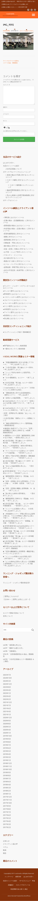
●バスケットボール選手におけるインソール (19, 297)
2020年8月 (7, 724)
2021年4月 (7, 711)
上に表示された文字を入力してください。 (15, 131)
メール (6, 114)
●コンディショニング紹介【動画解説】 (17, 332)
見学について (8, 616)
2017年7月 (7, 812)
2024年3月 (7, 681)
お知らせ (6, 841)
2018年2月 (7, 791)
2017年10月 (7, 803)
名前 (5, 107)
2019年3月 (7, 757)
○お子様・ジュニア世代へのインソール (17, 252)
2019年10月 (7, 736)
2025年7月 (7, 675)
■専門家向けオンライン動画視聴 (15, 346)
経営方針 (18, 876)
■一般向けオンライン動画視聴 (14, 349)
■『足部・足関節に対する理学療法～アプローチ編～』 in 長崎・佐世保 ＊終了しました (19, 483)
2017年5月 (7, 818)
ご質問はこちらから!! (10, 596)
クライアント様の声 (10, 844)
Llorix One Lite (12, 896)
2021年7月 (7, 705)
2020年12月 (7, 717)
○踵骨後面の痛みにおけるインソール (16, 225)
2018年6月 (7, 781)
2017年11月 (7, 800)
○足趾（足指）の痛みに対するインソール (18, 249)
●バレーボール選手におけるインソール (17, 303)
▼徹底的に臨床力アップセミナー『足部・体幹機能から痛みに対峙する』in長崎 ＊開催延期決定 (18, 430)
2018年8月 (7, 775)
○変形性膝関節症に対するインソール (16, 234)
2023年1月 (7, 693)
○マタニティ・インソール (12, 255)
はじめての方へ (8, 163)
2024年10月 (7, 678)
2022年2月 (7, 699)
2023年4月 (7, 690)
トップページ (9, 876)
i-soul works (10, 14)
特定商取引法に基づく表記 (19, 889)
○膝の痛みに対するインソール (14, 246)
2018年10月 (7, 769)
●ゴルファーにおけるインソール (15, 300)
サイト (5, 120)
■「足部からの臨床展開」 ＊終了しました (19, 398)
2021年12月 (7, 702)
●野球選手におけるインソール (14, 294)
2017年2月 (7, 827)
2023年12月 (7, 684)
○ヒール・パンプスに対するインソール (17, 264)
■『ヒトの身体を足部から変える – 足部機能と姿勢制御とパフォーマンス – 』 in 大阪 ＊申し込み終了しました (19, 564)
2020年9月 (7, 721)
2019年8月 (7, 742)
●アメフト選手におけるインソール (15, 312)
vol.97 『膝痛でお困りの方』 (13, 648)
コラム (5, 847)
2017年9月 (7, 806)
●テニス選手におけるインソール (15, 306)
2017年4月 (7, 821)
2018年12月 (7, 763)
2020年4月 (7, 730)
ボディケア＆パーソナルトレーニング (17, 172)
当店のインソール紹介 (11, 166)
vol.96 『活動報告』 (10, 651)
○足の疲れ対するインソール (13, 258)
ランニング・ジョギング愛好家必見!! (16, 583)
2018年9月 (7, 772)
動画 (4, 850)
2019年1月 (7, 760)
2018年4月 (7, 785)
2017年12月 (7, 797)
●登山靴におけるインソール (13, 318)
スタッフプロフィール (23, 885)
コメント (6, 84)
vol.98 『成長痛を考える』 (12, 645)
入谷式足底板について (13, 169)
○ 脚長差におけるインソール (13, 217)
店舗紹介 (11, 885)
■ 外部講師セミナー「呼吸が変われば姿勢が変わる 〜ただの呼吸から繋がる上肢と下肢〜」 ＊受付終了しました (19, 516)
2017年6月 (7, 815)
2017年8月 (7, 809)
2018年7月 (7, 778)
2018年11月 (7, 766)
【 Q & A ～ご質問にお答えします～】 (17, 599)
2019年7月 (7, 745)
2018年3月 (7, 788)
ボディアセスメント (10, 200)
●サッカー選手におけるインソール (15, 291)
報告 (4, 853)
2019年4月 (7, 754)
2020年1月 (7, 733)
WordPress (27, 896)
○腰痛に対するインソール (12, 237)
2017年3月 (7, 824)
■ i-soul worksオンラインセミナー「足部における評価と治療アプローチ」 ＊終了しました (19, 403)
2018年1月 (7, 794)
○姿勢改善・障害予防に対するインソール (18, 267)
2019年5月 (7, 751)
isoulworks (6, 31)
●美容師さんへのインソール (13, 315)
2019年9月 (7, 739)
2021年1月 (7, 714)
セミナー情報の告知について (13, 613)
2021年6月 (7, 708)
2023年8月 (7, 687)
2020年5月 (7, 727)
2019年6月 (7, 748)
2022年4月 (7, 696)
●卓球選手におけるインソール (14, 309)
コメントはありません (26, 30)
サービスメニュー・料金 (27, 881)
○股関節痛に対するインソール (14, 240)
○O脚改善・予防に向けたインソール (16, 243)
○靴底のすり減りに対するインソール (16, 261)
